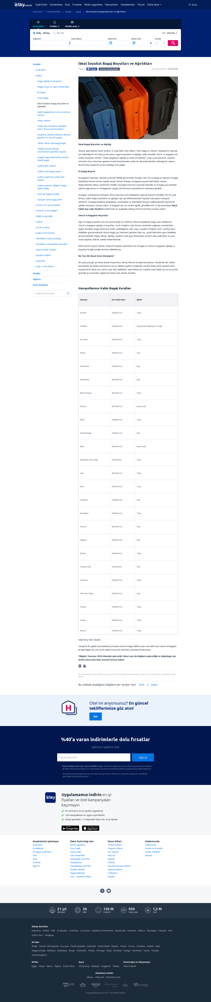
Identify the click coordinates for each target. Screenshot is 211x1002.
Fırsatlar (77, 4)
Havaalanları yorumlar (80, 866)
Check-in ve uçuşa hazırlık (48, 205)
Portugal (100, 950)
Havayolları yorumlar (80, 858)
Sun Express (113, 851)
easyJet (111, 876)
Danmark (91, 946)
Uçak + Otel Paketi (45, 266)
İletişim (148, 855)
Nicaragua (151, 930)
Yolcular (158, 39)
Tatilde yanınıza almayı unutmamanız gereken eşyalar (51, 150)
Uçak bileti (41, 4)
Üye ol (143, 757)
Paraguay (49, 935)
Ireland (150, 946)
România (117, 950)
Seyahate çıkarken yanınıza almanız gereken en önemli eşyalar (54, 136)
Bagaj (38, 75)
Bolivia (46, 930)
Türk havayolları (77, 855)
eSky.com (99, 977)
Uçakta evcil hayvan (45, 232)
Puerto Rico (37, 935)
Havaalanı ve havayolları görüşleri (51, 244)
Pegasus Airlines (115, 848)
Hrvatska (141, 946)
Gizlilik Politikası (152, 851)
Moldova (51, 950)
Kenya (42, 966)
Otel (35, 855)
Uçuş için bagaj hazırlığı (48, 194)
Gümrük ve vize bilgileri (46, 210)
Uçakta (39, 221)
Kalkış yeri (37, 39)
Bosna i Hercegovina (49, 946)
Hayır (154, 684)
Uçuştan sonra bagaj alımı (49, 199)
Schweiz (155, 950)
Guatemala (120, 930)
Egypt (34, 966)
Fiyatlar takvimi (77, 869)
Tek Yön (60, 33)
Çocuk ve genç (43, 227)
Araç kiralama (40, 284)
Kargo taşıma (43, 120)
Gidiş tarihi (112, 39)
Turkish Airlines (115, 844)
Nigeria (57, 966)
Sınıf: (164, 33)
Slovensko (137, 950)
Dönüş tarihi (136, 39)
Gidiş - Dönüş (43, 33)
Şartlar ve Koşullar (153, 848)
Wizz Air (111, 855)
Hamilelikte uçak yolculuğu (48, 238)
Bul (95, 716)
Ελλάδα (131, 946)
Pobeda (111, 862)
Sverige (127, 950)
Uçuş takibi (75, 848)
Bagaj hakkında (77, 873)
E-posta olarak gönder (109, 69)
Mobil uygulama (93, 4)
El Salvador (62, 930)
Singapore (106, 966)
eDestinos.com (113, 977)
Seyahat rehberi (43, 255)
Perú (170, 930)
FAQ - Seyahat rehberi (80, 876)
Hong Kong (84, 966)
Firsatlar (36, 862)
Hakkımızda (150, 844)
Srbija (109, 950)
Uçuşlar (37, 64)
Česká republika (77, 946)
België (35, 946)
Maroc (49, 966)
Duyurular (40, 260)
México (141, 930)
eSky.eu (89, 977)
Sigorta (37, 279)
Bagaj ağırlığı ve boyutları (49, 81)
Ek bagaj (41, 92)
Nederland (62, 950)
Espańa (114, 946)
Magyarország (38, 950)
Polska (91, 950)
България (65, 946)
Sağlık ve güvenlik (44, 216)
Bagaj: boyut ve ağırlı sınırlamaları (53, 86)
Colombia (73, 930)
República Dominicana (102, 930)
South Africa (69, 966)
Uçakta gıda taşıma (46, 165)
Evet (141, 684)
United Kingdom (39, 955)
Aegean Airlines (115, 869)
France (123, 946)
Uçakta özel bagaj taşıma (49, 171)
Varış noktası (76, 39)
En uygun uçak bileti (42, 851)
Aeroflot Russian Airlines (119, 866)
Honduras (131, 930)
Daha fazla (153, 4)
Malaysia (95, 966)
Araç (67, 4)
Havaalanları (128, 4)
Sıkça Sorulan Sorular (46, 249)
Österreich (81, 950)
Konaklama (56, 4)
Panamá (162, 930)
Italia (157, 946)
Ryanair (111, 858)
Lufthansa (112, 873)
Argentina (36, 930)
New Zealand (129, 966)
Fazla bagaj (42, 97)
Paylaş (92, 69)
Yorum (141, 4)
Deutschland (104, 946)
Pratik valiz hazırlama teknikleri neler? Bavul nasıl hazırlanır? (52, 127)
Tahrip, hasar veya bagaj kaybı (51, 143)
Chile (53, 930)
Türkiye (116, 966)
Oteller (36, 273)
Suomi (147, 950)
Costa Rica (85, 930)
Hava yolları (111, 4)
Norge (72, 950)
